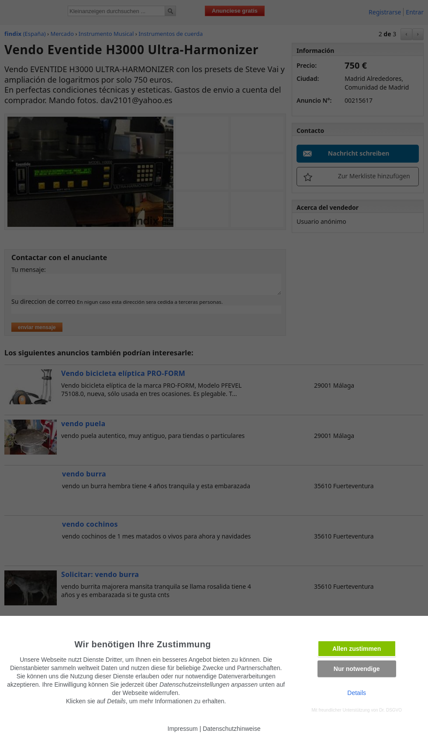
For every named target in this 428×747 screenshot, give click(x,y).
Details (356, 692)
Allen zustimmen (356, 648)
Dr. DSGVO (390, 710)
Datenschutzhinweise (231, 728)
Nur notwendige (357, 668)
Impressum (183, 728)
